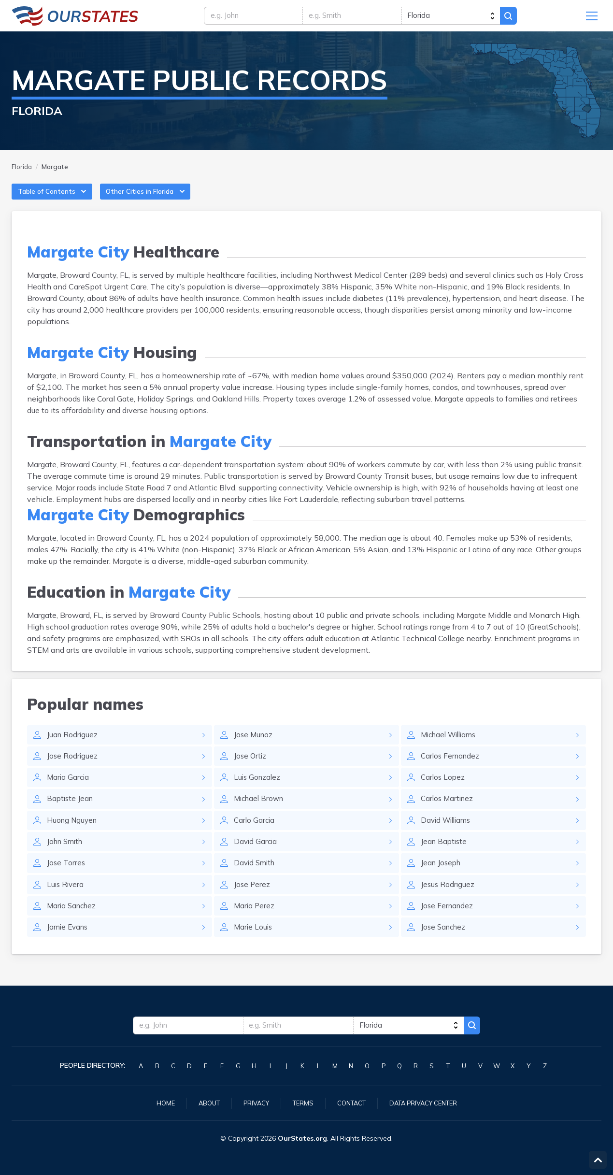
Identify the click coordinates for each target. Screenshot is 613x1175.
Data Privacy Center (428, 1102)
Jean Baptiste (445, 855)
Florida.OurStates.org (75, 18)
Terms (300, 1102)
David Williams (448, 833)
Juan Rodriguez (73, 744)
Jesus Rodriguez (448, 900)
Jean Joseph (442, 878)
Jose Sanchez (445, 944)
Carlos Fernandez (452, 767)
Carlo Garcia (255, 833)
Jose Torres (66, 878)
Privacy (252, 1102)
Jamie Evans (69, 944)
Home (157, 1102)
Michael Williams (451, 744)
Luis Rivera (66, 900)
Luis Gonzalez (258, 789)
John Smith (66, 855)
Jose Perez (252, 900)
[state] (457, 18)
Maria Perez (255, 922)
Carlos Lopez (444, 789)
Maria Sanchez (73, 922)
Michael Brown (260, 811)
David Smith (256, 878)
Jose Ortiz (251, 767)
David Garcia (256, 855)
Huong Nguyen (73, 833)
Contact (351, 1102)
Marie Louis (254, 944)
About (202, 1102)
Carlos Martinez (448, 811)
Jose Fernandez (448, 922)
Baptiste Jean (71, 811)
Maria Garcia (69, 789)
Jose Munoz (254, 744)
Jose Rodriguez (73, 767)
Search (520, 18)
